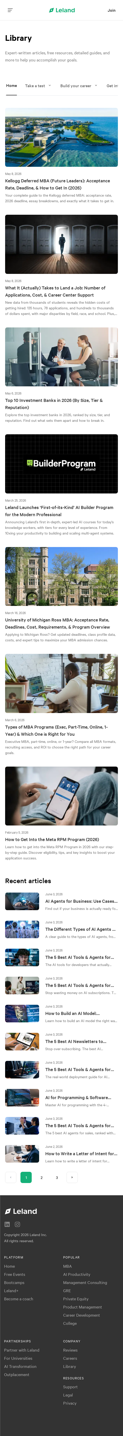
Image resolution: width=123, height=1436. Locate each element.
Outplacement (16, 1374)
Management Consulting (85, 1282)
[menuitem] (111, 10)
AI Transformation (20, 1366)
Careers (70, 1358)
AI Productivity (76, 1274)
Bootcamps (14, 1282)
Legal (68, 1394)
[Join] (111, 10)
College (70, 1323)
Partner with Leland (21, 1350)
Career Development (81, 1315)
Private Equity (75, 1298)
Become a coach (18, 1298)
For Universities (18, 1358)
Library (69, 1366)
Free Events (14, 1274)
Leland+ (11, 1290)
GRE (67, 1290)
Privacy (69, 1403)
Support (70, 1386)
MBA (67, 1266)
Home (9, 1266)
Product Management (82, 1307)
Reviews (70, 1350)
